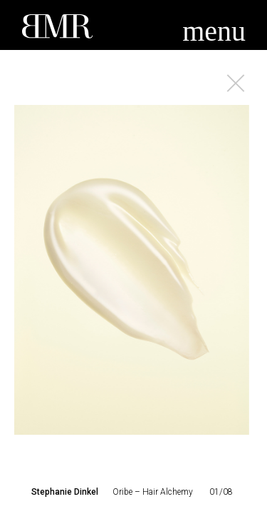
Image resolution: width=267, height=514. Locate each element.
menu (214, 31)
